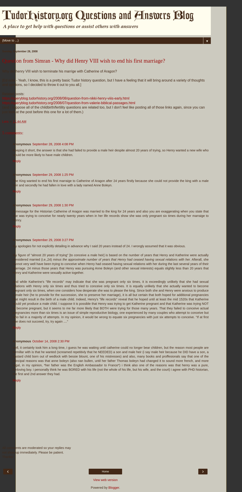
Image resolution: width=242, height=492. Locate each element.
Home (105, 471)
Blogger (113, 487)
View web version (105, 480)
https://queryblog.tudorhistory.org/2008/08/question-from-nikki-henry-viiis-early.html (65, 98)
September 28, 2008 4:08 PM (53, 144)
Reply (17, 161)
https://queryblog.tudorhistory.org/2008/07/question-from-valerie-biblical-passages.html (68, 103)
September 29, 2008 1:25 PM (53, 174)
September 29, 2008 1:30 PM (53, 205)
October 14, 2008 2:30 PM (50, 341)
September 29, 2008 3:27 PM (53, 240)
